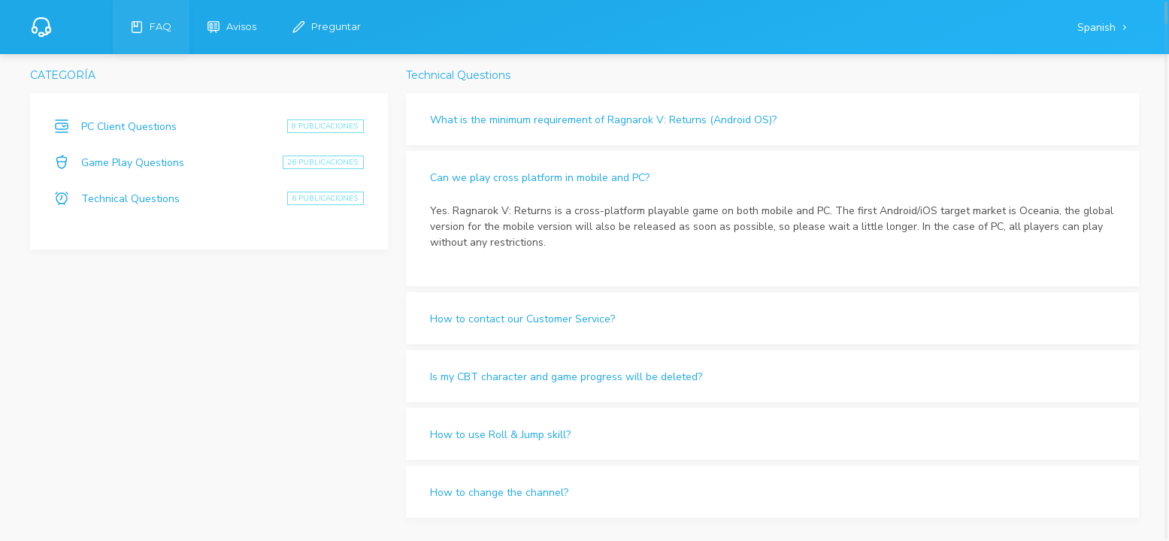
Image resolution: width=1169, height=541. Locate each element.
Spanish (1098, 27)
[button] (772, 119)
